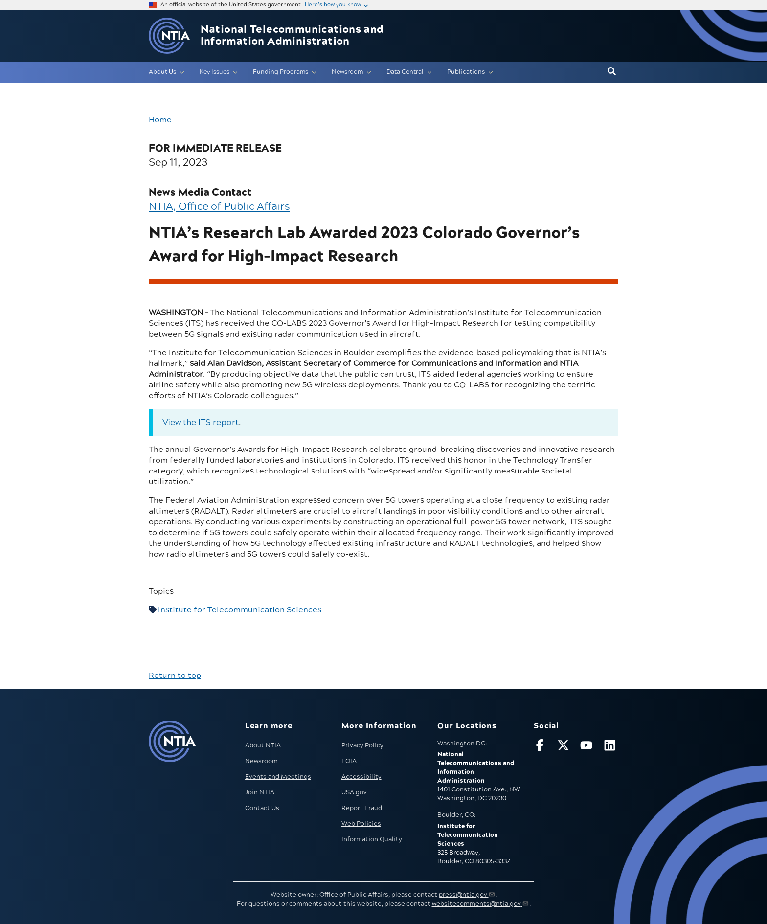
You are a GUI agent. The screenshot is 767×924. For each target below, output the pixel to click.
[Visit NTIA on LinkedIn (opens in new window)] (611, 747)
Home (160, 119)
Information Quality (371, 839)
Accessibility (361, 776)
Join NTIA (259, 792)
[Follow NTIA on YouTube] (587, 747)
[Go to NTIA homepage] (169, 36)
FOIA (349, 761)
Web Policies (361, 823)
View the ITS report (200, 422)
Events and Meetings (278, 776)
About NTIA (263, 745)
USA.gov (354, 792)
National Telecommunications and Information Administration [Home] (292, 35)
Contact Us (262, 808)
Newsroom (261, 761)
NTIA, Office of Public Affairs (219, 207)
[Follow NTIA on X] (564, 747)
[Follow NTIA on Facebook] (541, 747)
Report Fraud (361, 808)
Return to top (175, 675)
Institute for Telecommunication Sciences (239, 610)
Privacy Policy (362, 745)
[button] (612, 72)
